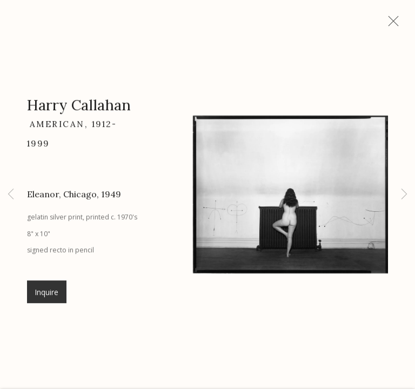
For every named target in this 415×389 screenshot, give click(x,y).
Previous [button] (11, 194)
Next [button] (404, 194)
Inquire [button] (46, 296)
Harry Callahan (79, 109)
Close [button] (394, 24)
